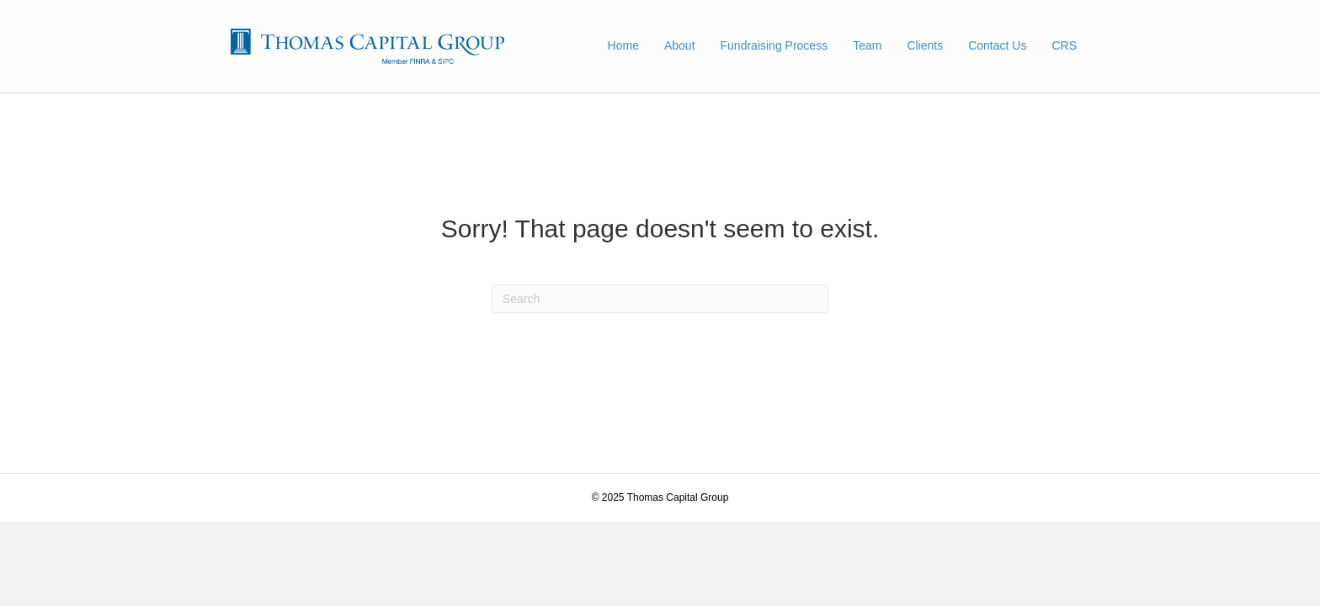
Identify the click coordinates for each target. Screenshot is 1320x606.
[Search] (660, 298)
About (679, 45)
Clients (925, 45)
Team (867, 45)
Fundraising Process (774, 45)
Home (623, 45)
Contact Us (997, 45)
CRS (1064, 45)
